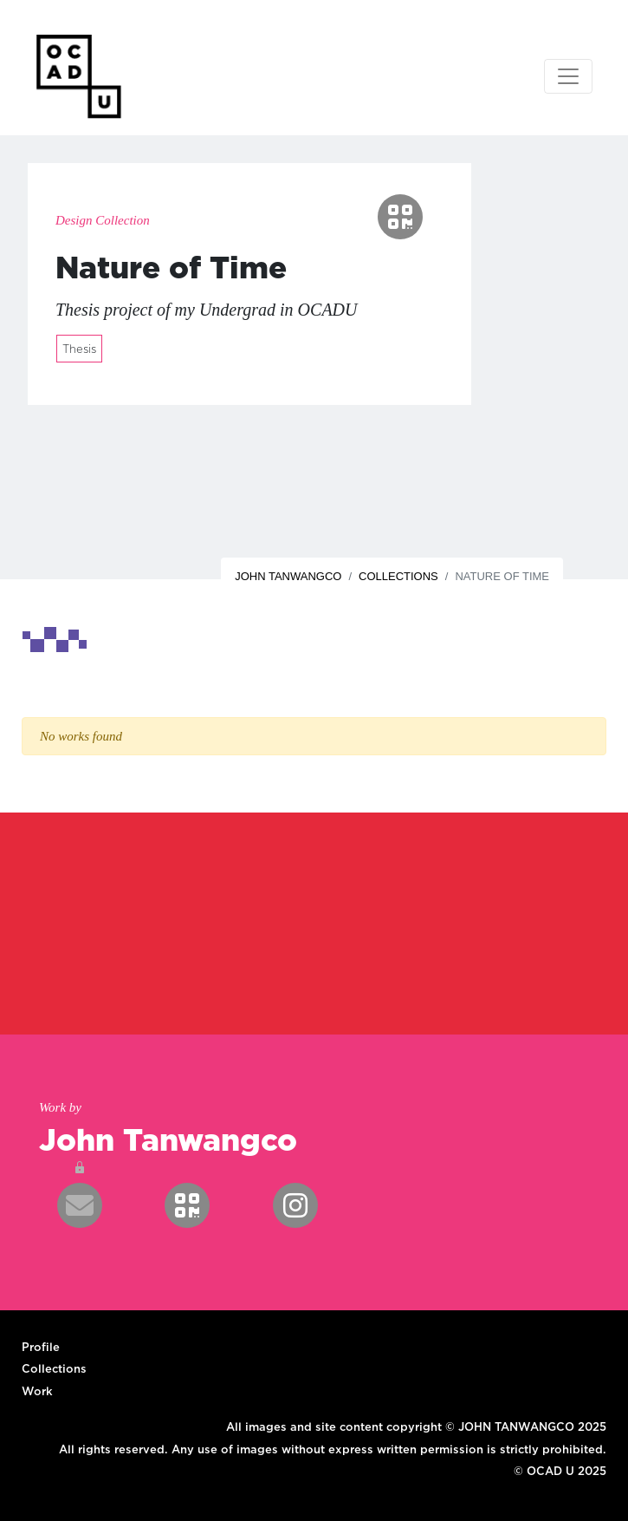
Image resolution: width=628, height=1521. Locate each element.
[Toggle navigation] (568, 76)
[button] (400, 216)
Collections (398, 576)
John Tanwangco (288, 576)
